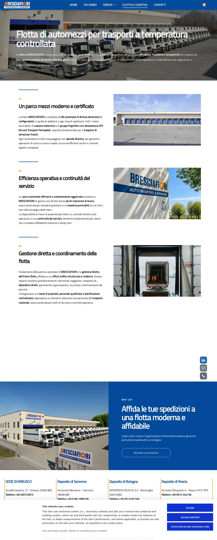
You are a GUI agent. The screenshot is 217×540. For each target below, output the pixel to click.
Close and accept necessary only (190, 509)
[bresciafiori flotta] (151, 344)
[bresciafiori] (66, 344)
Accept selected (190, 499)
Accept (190, 490)
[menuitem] (73, 5)
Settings (164, 533)
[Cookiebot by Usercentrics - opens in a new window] (21, 533)
